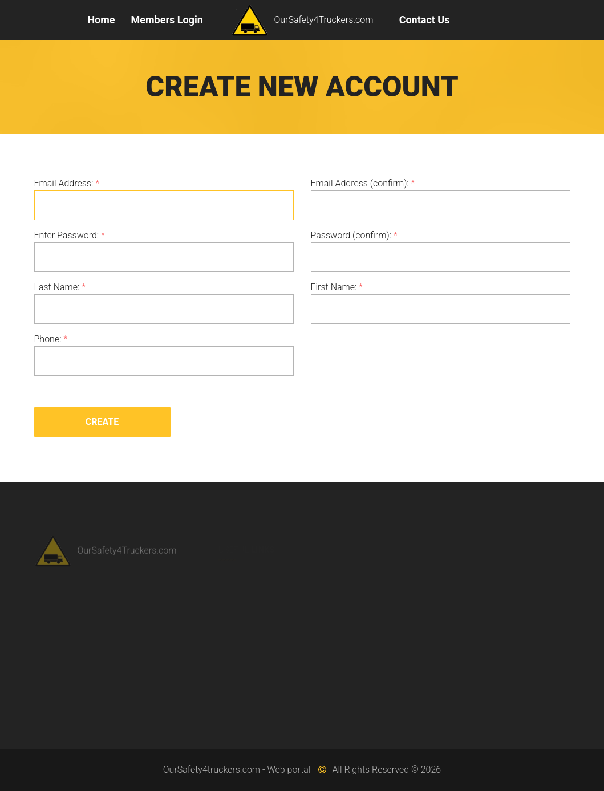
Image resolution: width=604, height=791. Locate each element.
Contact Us (424, 20)
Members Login (167, 20)
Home (101, 20)
